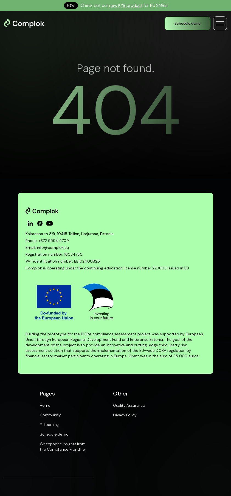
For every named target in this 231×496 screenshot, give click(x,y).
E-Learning (49, 424)
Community (50, 415)
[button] (220, 23)
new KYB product (125, 5)
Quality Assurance (129, 405)
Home (45, 405)
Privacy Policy (125, 415)
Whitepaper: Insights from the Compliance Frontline (63, 446)
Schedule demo (54, 434)
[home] (29, 23)
